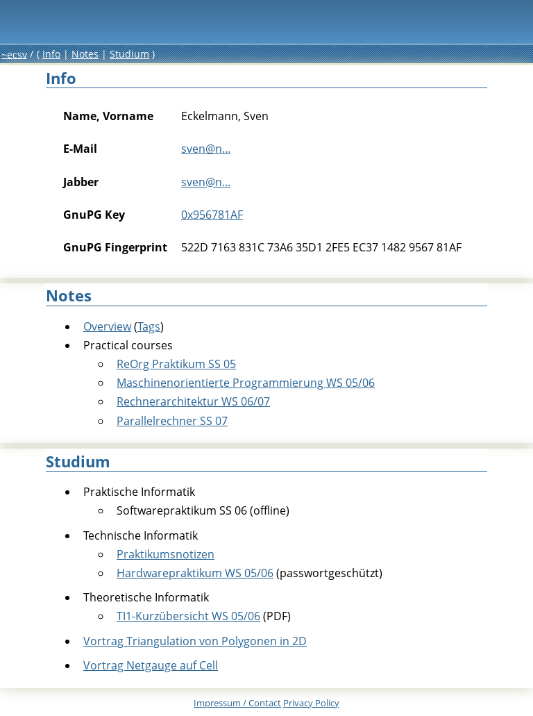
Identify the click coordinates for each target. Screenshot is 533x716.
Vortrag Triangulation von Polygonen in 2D (195, 641)
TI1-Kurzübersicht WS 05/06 (188, 616)
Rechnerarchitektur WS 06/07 (193, 401)
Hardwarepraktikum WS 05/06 (195, 573)
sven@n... (205, 148)
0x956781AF (212, 214)
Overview (107, 326)
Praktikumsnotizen (165, 554)
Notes (85, 53)
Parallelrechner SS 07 (172, 420)
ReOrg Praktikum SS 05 (176, 364)
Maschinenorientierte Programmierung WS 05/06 (246, 382)
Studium (129, 53)
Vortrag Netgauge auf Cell (150, 665)
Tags (148, 326)
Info (51, 53)
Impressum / (237, 703)
